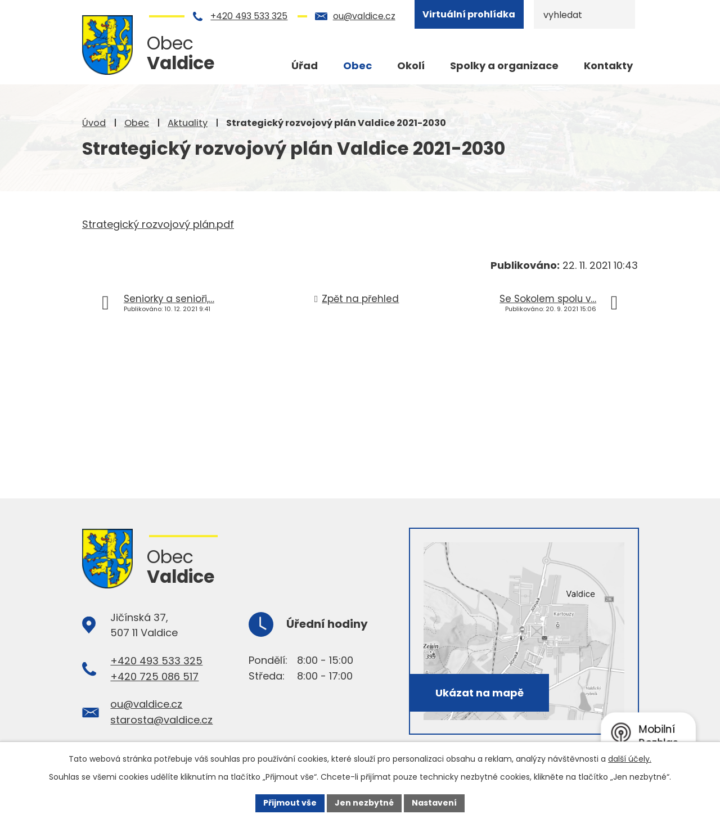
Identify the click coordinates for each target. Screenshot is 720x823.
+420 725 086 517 (154, 676)
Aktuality (188, 122)
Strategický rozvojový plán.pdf (158, 224)
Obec (136, 122)
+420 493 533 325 (248, 16)
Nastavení (434, 802)
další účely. (629, 758)
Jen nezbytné (364, 802)
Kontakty (608, 66)
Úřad (304, 66)
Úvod (94, 122)
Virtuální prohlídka (468, 14)
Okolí (411, 66)
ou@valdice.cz (364, 16)
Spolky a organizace (504, 66)
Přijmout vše (290, 802)
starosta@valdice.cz (161, 720)
